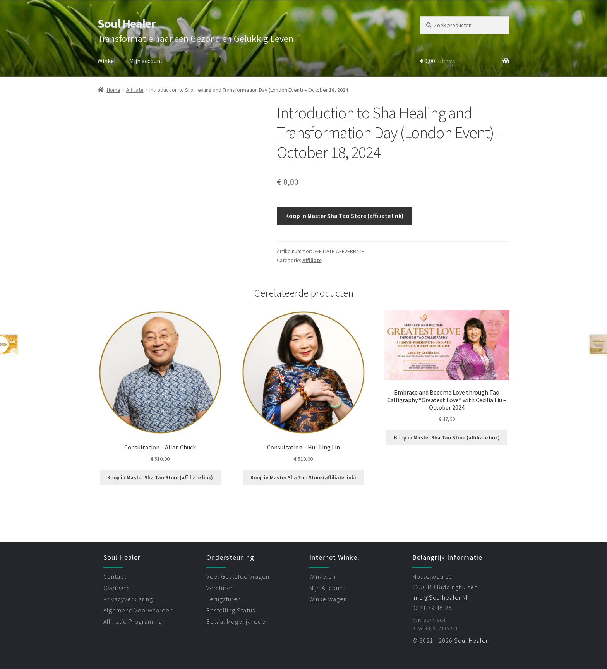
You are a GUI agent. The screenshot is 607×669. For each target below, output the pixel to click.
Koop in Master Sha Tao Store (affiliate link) (344, 216)
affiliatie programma (132, 621)
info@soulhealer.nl (440, 597)
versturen (220, 588)
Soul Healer (127, 23)
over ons (116, 588)
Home (113, 89)
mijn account (327, 588)
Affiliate (135, 89)
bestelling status (230, 610)
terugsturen (223, 599)
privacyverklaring (128, 599)
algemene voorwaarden (138, 610)
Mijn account (146, 61)
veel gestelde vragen (237, 576)
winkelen (322, 576)
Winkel (107, 61)
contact (114, 576)
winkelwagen (328, 599)
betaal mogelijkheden (237, 621)
